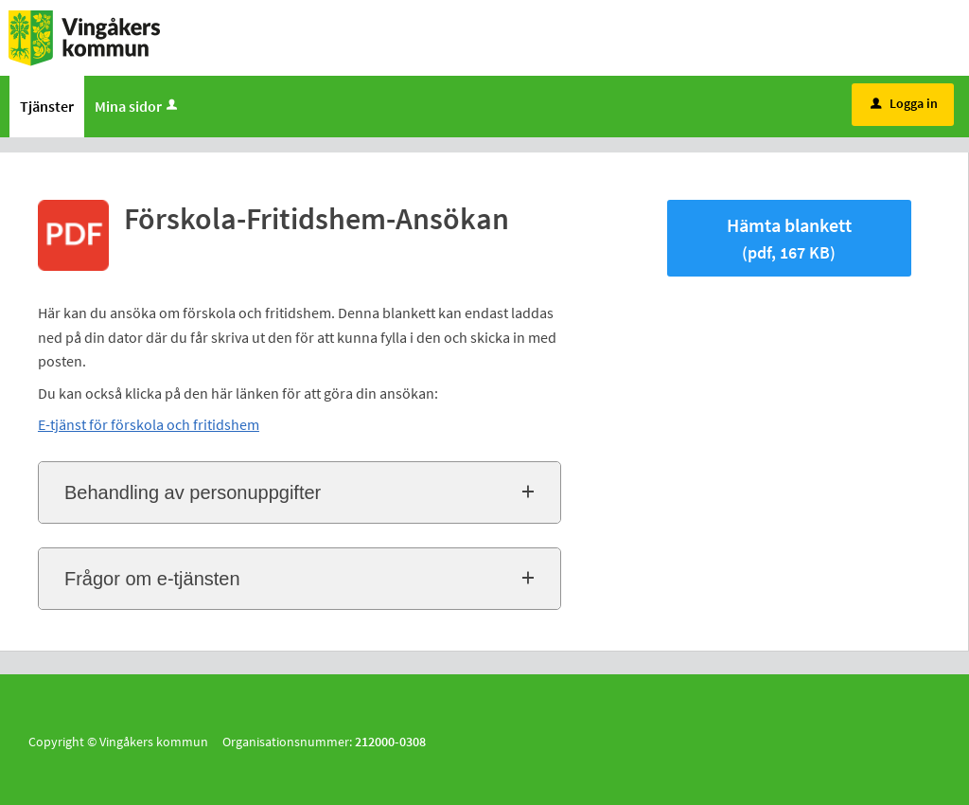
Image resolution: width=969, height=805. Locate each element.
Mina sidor (138, 106)
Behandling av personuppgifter (192, 492)
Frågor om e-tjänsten (152, 578)
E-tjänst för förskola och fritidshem (148, 424)
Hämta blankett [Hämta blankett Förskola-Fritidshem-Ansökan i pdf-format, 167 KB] (789, 238)
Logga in (904, 103)
